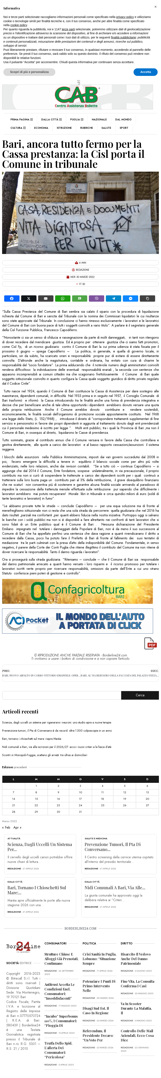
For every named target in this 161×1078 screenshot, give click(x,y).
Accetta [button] (145, 72)
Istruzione (64, 128)
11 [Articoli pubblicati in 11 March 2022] (102, 792)
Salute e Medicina (96, 838)
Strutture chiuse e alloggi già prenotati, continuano (61, 959)
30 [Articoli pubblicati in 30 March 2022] (58, 812)
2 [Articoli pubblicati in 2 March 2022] (58, 786)
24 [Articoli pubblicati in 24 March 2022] (80, 805)
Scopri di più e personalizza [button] (29, 72)
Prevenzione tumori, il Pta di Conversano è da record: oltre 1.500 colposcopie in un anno (57, 730)
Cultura (18, 128)
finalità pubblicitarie (123, 37)
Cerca (140, 695)
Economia (41, 128)
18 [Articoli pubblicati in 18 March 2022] (102, 799)
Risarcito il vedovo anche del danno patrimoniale (136, 959)
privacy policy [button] (125, 17)
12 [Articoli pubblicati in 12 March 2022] (124, 792)
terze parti (68, 29)
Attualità (14, 838)
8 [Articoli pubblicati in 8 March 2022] (36, 792)
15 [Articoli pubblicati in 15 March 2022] (36, 799)
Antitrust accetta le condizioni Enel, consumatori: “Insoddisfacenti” (59, 991)
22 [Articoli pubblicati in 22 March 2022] (36, 805)
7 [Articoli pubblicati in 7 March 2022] (13, 792)
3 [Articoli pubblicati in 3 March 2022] (80, 786)
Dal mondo (123, 119)
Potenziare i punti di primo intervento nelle (99, 986)
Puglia (76, 119)
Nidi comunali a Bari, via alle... (115, 887)
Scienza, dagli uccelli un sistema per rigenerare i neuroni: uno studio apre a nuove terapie (56, 722)
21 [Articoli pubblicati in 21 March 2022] (13, 805)
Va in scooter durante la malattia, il (136, 1008)
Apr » (17, 827)
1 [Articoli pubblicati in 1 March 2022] (36, 786)
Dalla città (51, 119)
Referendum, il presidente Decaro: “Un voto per (98, 1035)
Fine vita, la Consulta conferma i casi (137, 983)
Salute (106, 128)
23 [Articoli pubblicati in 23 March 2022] (58, 805)
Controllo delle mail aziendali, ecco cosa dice (137, 1035)
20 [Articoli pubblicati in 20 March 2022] (147, 799)
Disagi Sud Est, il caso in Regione (96, 1010)
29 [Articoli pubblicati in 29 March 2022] (36, 812)
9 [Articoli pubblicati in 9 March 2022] (58, 792)
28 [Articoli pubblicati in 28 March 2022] (13, 812)
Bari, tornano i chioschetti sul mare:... (37, 890)
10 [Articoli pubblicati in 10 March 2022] (80, 792)
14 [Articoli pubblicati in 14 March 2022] (13, 799)
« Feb (6, 827)
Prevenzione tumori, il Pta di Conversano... (113, 846)
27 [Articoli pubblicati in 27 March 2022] (147, 805)
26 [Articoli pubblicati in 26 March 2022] (124, 805)
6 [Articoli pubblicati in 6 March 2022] (147, 786)
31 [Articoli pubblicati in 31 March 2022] (80, 812)
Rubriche (86, 128)
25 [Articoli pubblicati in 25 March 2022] (102, 805)
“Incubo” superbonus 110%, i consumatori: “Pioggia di (61, 1021)
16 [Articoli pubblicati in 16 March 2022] (58, 799)
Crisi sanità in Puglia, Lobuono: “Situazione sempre (99, 959)
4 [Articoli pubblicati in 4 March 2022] (102, 786)
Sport (124, 128)
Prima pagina (21, 119)
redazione (14, 868)
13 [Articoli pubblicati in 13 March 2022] (147, 792)
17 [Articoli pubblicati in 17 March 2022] (80, 799)
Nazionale (99, 119)
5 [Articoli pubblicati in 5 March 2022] (124, 786)
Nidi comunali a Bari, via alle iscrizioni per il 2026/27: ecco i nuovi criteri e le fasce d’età (56, 747)
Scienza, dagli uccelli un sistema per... (40, 846)
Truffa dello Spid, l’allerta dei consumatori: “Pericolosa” (58, 1050)
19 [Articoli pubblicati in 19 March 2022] (124, 799)
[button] (155, 6)
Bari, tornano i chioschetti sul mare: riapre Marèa (31, 739)
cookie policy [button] (18, 25)
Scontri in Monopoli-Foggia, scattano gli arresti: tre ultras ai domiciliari (44, 755)
